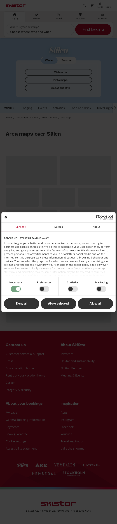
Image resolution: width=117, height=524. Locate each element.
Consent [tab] (20, 226)
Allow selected (58, 303)
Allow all (95, 303)
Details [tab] (58, 226)
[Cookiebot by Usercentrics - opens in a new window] (97, 217)
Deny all (21, 303)
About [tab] (96, 226)
